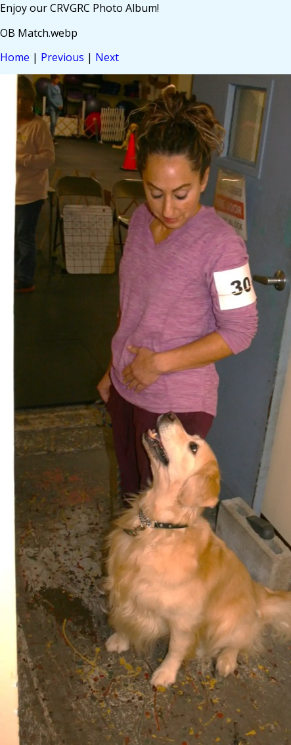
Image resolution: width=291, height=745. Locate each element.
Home (15, 57)
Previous (62, 57)
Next (107, 57)
